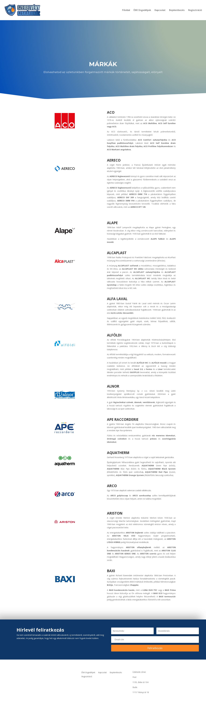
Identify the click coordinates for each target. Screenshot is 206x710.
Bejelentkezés (177, 10)
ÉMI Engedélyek (142, 10)
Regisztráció (195, 10)
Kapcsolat (159, 10)
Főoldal (126, 10)
